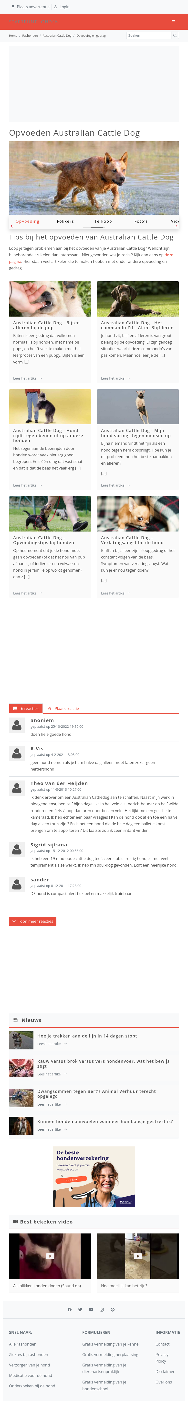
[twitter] (80, 1309)
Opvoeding (27, 221)
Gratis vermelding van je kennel (111, 1344)
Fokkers (65, 221)
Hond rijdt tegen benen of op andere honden (48, 435)
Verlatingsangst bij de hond (132, 542)
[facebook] (70, 1309)
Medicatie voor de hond (30, 1375)
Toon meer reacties (32, 921)
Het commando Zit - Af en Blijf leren (137, 325)
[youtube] (91, 1309)
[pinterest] (113, 1309)
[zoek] (175, 35)
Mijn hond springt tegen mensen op (136, 433)
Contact (162, 1344)
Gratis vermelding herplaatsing (110, 1354)
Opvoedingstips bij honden (43, 542)
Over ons (164, 1382)
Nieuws (32, 1020)
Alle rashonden (22, 1344)
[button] (12, 227)
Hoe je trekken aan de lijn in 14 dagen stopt (87, 1036)
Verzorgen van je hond (29, 1365)
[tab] (26, 708)
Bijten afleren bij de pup (46, 325)
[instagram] (102, 1309)
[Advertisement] (94, 84)
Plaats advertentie (30, 6)
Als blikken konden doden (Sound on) (47, 1285)
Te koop (103, 221)
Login (62, 6)
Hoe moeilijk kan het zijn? (124, 1246)
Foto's (141, 221)
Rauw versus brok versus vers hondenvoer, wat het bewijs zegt (103, 1063)
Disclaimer (165, 1371)
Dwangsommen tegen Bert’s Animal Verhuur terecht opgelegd (96, 1094)
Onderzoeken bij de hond (32, 1386)
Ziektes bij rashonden (28, 1354)
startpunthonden (13, 22)
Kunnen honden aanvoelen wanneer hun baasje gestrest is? (105, 1121)
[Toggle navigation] (173, 22)
